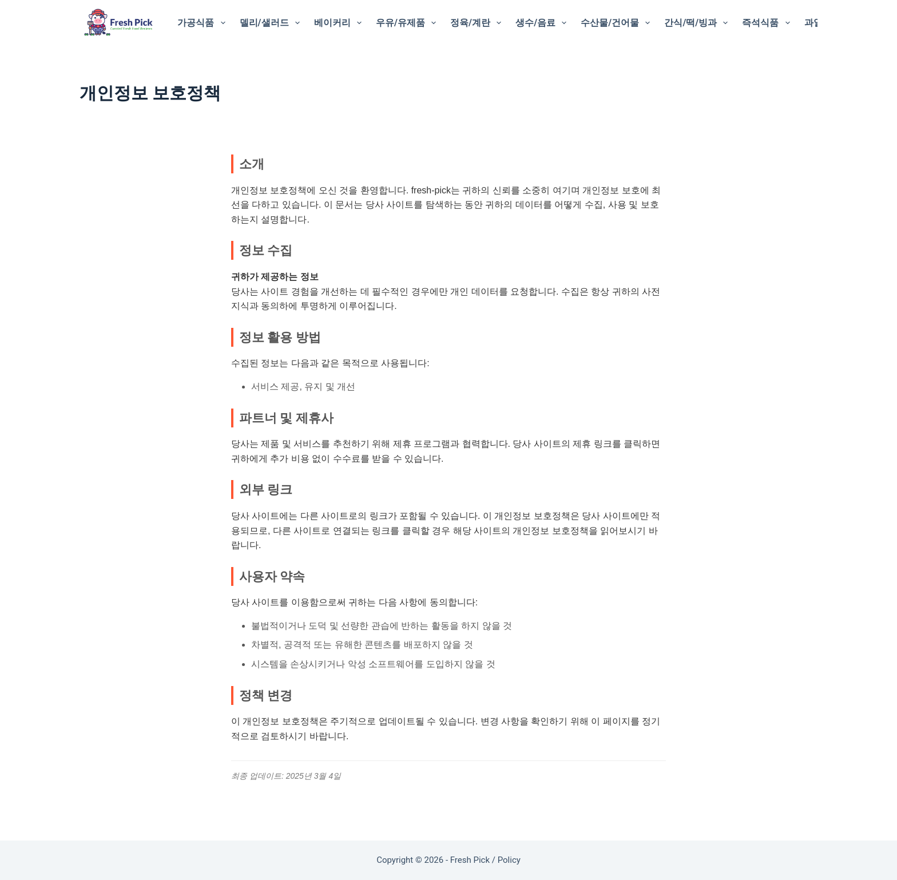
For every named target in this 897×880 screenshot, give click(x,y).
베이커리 (340, 23)
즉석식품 (768, 23)
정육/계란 (478, 23)
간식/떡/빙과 (698, 23)
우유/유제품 (408, 23)
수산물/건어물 (617, 23)
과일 (813, 22)
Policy (509, 860)
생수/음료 (543, 23)
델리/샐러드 (272, 23)
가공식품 (203, 23)
